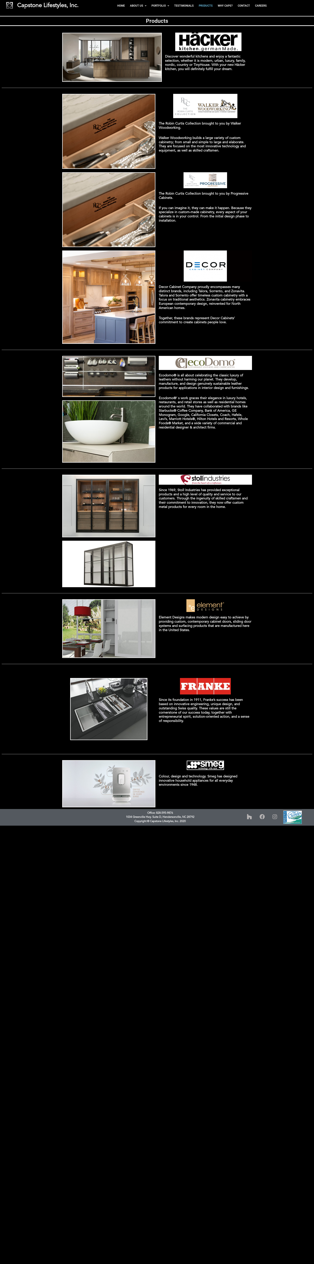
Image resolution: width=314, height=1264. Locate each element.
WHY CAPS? (225, 5)
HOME (121, 5)
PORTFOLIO (160, 5)
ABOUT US (138, 5)
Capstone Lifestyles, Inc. (47, 5)
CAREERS (261, 5)
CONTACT (244, 5)
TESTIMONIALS (184, 5)
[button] (138, 6)
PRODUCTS (206, 5)
